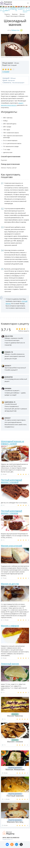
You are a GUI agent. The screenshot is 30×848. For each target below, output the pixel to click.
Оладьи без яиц (16, 9)
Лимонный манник (10, 663)
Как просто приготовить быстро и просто (9, 833)
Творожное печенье (12, 8)
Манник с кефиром (10, 625)
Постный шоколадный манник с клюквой (11, 481)
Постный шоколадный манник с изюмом (11, 511)
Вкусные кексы (22, 8)
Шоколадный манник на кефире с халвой (12, 442)
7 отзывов (5, 72)
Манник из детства (10, 583)
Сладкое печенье (14, 8)
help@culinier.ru (7, 839)
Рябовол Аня (17, 30)
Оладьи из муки (1, 9)
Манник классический (11, 545)
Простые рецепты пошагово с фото (6, 3)
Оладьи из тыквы (27, 9)
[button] (28, 3)
